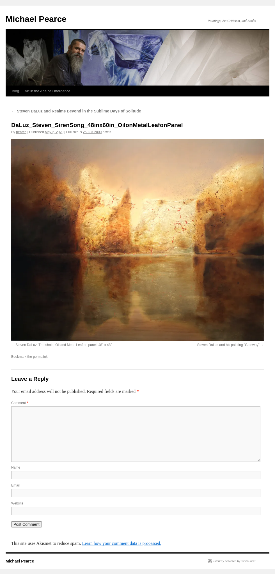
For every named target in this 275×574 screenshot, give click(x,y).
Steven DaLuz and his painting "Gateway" (228, 345)
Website (17, 503)
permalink (40, 357)
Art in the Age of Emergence (47, 91)
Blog (15, 91)
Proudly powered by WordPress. (234, 561)
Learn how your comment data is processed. (121, 543)
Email (15, 485)
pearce (21, 132)
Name (15, 467)
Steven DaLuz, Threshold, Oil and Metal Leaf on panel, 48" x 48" (63, 345)
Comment (19, 403)
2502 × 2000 (92, 132)
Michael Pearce (36, 19)
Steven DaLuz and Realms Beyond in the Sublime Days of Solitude (76, 111)
